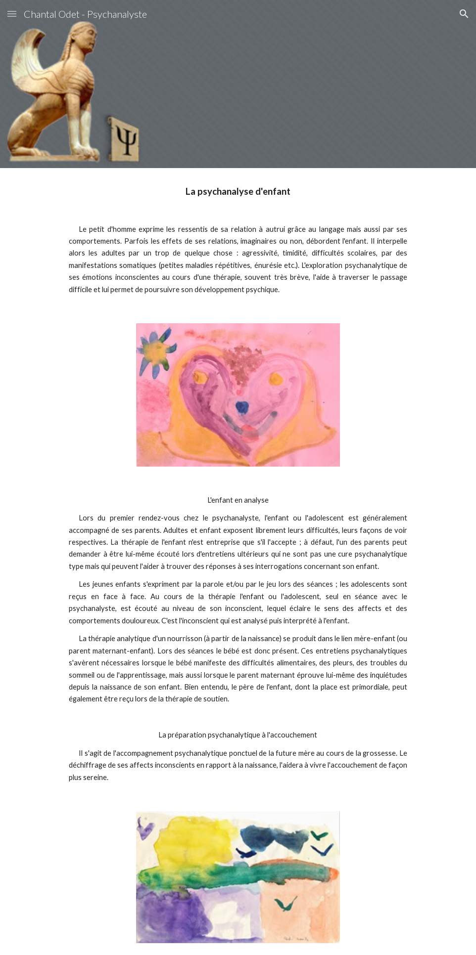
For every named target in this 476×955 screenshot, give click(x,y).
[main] (238, 240)
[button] (12, 13)
